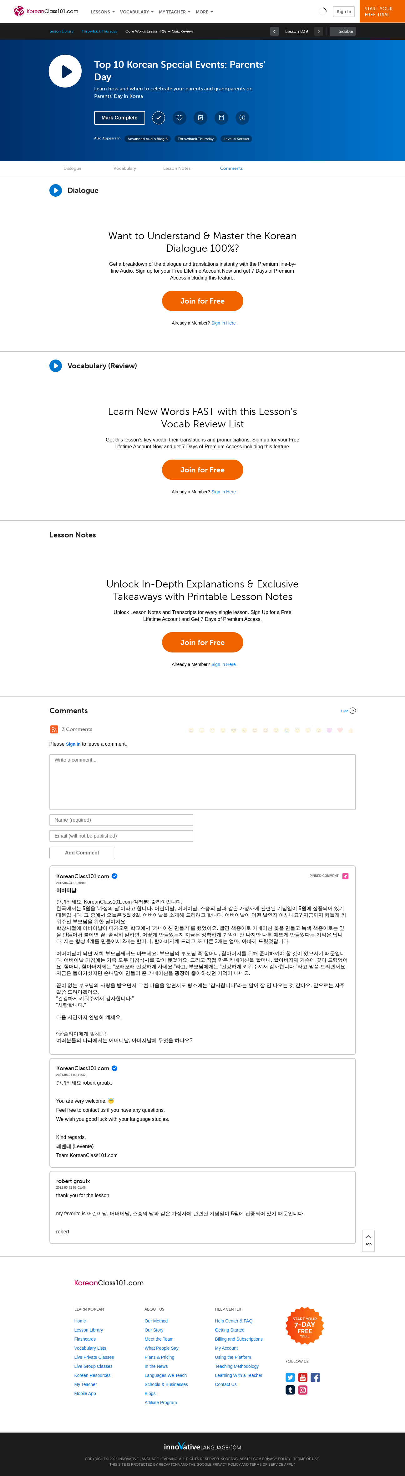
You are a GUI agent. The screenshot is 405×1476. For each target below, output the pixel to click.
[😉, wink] (276, 730)
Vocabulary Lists (90, 1348)
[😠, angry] (244, 730)
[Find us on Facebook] (315, 1377)
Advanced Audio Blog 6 (148, 139)
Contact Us (225, 1384)
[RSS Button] (54, 729)
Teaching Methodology (237, 1366)
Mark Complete (120, 117)
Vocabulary (134, 12)
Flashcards (85, 1339)
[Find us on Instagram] (303, 1390)
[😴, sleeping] (308, 730)
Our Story (153, 1329)
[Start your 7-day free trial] (305, 1326)
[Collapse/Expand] (202, 710)
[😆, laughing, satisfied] (255, 730)
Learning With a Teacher (238, 1375)
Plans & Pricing (159, 1357)
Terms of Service (266, 1464)
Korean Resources (92, 1375)
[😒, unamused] (223, 730)
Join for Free (202, 300)
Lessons (100, 12)
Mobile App (85, 1393)
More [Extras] (202, 12)
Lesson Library (61, 31)
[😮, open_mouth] (318, 730)
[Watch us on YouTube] (303, 1377)
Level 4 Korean (236, 139)
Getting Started (229, 1329)
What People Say (161, 1348)
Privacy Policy (276, 1459)
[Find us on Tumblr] (290, 1390)
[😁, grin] (212, 730)
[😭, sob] (286, 730)
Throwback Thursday (99, 31)
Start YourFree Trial (383, 12)
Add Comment (82, 852)
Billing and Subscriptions (239, 1339)
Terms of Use (306, 1459)
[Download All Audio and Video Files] (242, 118)
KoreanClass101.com (241, 1459)
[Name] (121, 820)
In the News (156, 1366)
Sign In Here (223, 322)
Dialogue (72, 168)
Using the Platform (233, 1357)
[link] (274, 31)
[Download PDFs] (221, 118)
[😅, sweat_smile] (265, 730)
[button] (323, 11)
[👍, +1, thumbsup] (350, 730)
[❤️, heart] (340, 730)
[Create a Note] (200, 118)
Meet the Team (158, 1339)
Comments (231, 168)
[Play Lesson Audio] (65, 71)
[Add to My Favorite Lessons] (179, 118)
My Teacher (172, 12)
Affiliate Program (160, 1402)
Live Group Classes (93, 1366)
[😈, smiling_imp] (329, 730)
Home (80, 1320)
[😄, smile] (191, 730)
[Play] (55, 366)
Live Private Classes (94, 1357)
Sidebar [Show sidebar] (346, 31)
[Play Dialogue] (55, 190)
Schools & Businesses (166, 1384)
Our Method (156, 1320)
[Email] (121, 836)
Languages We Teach (165, 1375)
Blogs (149, 1393)
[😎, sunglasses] (233, 730)
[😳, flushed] (201, 730)
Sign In (344, 11)
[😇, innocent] (297, 730)
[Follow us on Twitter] (290, 1377)
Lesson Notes (176, 168)
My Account (226, 1348)
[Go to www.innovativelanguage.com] (202, 1445)
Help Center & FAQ (233, 1320)
